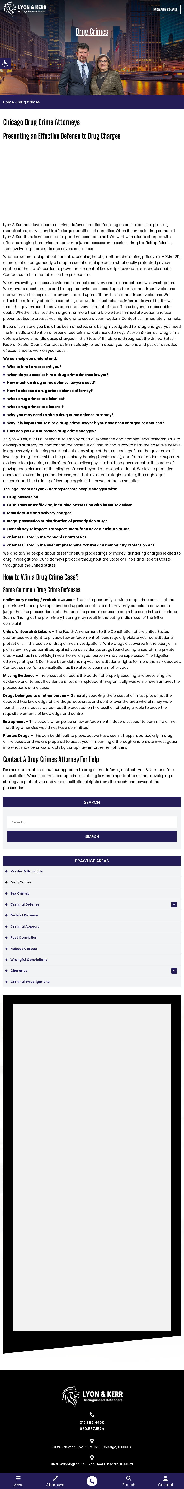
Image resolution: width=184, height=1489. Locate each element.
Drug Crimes (21, 882)
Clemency (18, 970)
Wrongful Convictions (28, 959)
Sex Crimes (19, 893)
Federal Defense (24, 915)
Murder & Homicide (26, 871)
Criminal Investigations (30, 981)
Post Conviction (23, 937)
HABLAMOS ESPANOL (165, 9)
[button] (5, 63)
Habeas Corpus (23, 948)
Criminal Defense (24, 904)
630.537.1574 (92, 1429)
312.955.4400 (92, 1423)
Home (8, 102)
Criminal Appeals (24, 926)
